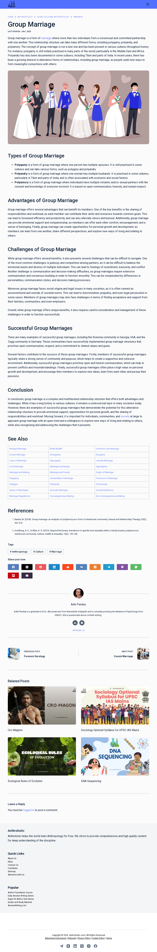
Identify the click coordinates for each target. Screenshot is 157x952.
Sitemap (11, 871)
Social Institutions (104, 490)
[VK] (81, 567)
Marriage (55, 551)
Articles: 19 (78, 630)
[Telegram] (108, 567)
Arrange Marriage (17, 448)
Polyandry (54, 484)
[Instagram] (88, 946)
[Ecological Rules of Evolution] (42, 756)
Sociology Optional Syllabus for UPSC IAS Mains (110, 730)
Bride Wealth (56, 448)
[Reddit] (67, 567)
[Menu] (147, 4)
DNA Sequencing (91, 781)
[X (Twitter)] (27, 567)
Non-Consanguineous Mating (110, 496)
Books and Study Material (20, 902)
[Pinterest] (40, 567)
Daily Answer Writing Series (21, 896)
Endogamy (55, 454)
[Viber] (122, 567)
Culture (38, 551)
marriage (46, 38)
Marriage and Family (60, 472)
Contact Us (13, 865)
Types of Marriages (18, 490)
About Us (12, 858)
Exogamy (100, 454)
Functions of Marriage (106, 478)
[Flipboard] (13, 576)
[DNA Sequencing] (115, 756)
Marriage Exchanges (60, 466)
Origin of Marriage (105, 472)
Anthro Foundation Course (20, 892)
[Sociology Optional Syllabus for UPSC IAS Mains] (115, 705)
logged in (28, 810)
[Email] (27, 576)
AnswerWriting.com (17, 905)
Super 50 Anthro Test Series (21, 899)
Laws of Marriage (17, 460)
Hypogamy (55, 460)
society (125, 416)
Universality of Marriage (61, 478)
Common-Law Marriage (107, 448)
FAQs (10, 862)
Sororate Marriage (59, 490)
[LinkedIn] (54, 567)
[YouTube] (68, 946)
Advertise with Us (16, 875)
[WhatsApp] (136, 567)
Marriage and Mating (19, 472)
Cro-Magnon (15, 730)
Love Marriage (16, 466)
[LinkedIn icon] (75, 622)
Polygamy (14, 478)
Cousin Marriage (17, 454)
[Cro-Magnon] (42, 705)
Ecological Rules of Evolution (25, 781)
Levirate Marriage (104, 460)
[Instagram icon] (81, 622)
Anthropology (18, 551)
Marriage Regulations (19, 496)
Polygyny (13, 484)
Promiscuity (101, 484)
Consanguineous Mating (62, 496)
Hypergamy (101, 466)
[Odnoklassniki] (95, 567)
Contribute (13, 868)
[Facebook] (13, 567)
